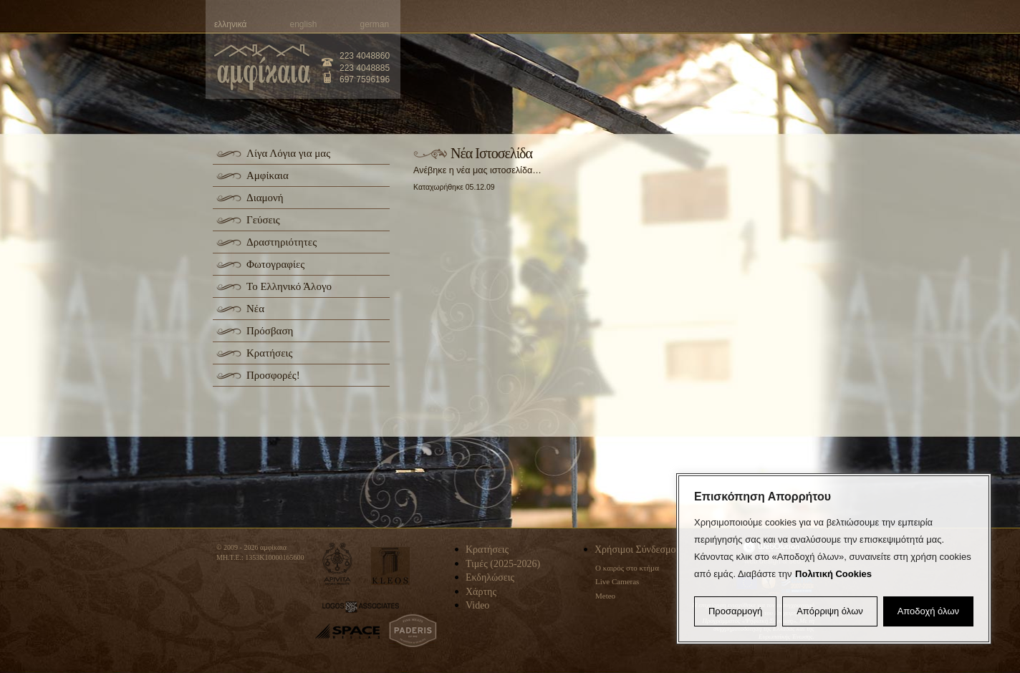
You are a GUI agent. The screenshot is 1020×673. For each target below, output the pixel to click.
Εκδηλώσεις (490, 577)
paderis (413, 631)
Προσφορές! (273, 375)
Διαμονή (265, 197)
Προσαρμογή (735, 611)
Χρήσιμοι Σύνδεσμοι (636, 549)
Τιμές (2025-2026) (503, 563)
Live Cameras (617, 581)
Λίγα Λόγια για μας (288, 153)
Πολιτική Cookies (833, 573)
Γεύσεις (263, 220)
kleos (390, 566)
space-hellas (347, 631)
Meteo (605, 595)
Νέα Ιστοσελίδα (491, 153)
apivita (337, 564)
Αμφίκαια (267, 175)
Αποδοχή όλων (928, 611)
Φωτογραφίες (275, 264)
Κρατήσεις (269, 353)
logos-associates (360, 607)
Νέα (255, 308)
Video (477, 605)
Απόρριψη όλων (830, 611)
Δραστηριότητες (281, 242)
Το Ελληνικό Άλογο (289, 286)
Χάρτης (481, 591)
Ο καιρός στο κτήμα (627, 567)
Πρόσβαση (269, 330)
